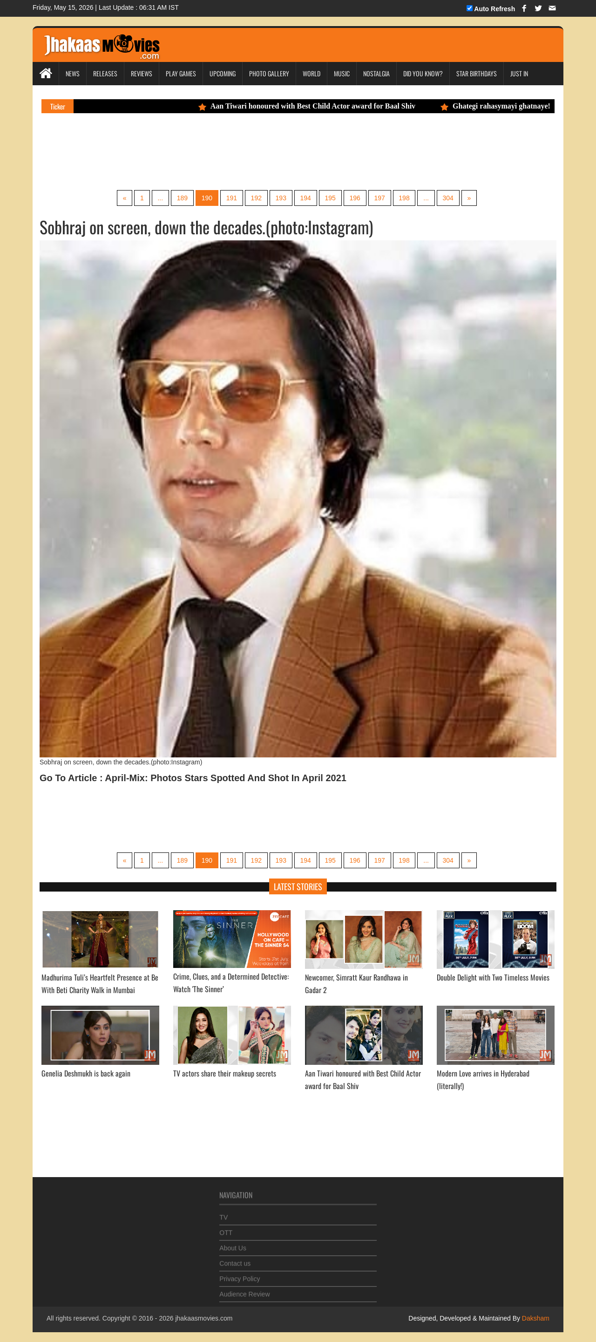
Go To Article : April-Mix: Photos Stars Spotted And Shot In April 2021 (193, 778)
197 (380, 198)
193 (280, 198)
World (311, 73)
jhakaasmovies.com (203, 1318)
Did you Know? (423, 73)
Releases (105, 73)
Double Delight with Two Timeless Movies (493, 977)
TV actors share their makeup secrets (224, 1073)
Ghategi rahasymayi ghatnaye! (503, 106)
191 (231, 198)
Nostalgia (376, 73)
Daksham (534, 1318)
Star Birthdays (476, 73)
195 (330, 198)
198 (405, 198)
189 (181, 198)
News (73, 73)
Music (342, 73)
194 (305, 198)
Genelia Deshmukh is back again (85, 1073)
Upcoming (223, 73)
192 (256, 198)
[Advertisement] (216, 150)
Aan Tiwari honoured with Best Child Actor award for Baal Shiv (313, 106)
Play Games (181, 73)
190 (206, 198)
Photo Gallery (269, 73)
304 (449, 198)
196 (355, 198)
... (159, 198)
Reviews (141, 73)
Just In (519, 73)
